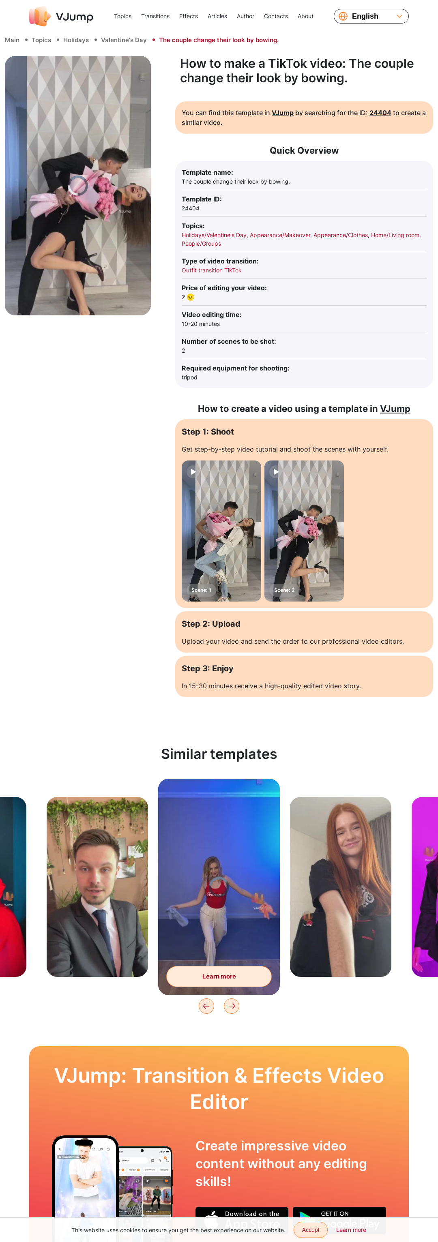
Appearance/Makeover (280, 234)
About (305, 16)
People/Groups (201, 243)
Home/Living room (395, 234)
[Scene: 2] (304, 531)
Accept (311, 1230)
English (365, 16)
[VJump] (61, 16)
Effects (188, 16)
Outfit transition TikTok (212, 270)
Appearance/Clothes (340, 234)
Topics (122, 16)
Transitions (155, 16)
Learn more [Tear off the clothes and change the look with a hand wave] (219, 976)
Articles (217, 16)
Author (245, 16)
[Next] (231, 1006)
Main (12, 40)
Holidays (76, 40)
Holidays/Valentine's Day (214, 234)
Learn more (351, 1229)
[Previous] (206, 1006)
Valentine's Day (124, 40)
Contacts (276, 16)
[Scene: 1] (221, 531)
